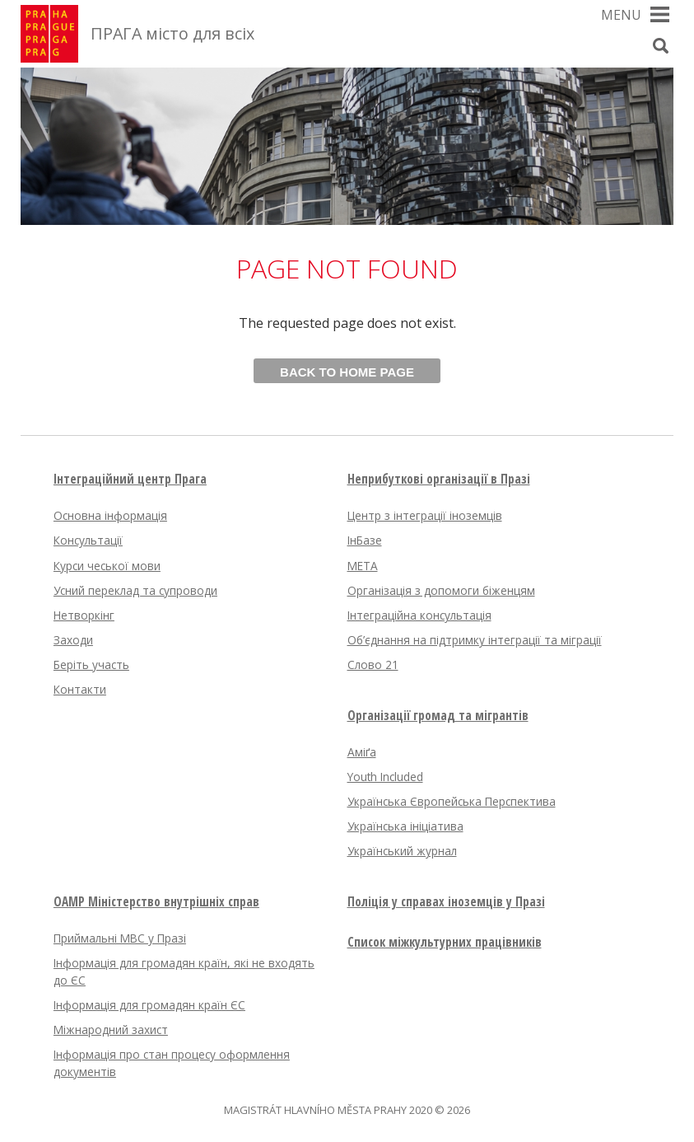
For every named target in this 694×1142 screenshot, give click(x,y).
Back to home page (347, 372)
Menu (621, 15)
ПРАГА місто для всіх (172, 33)
